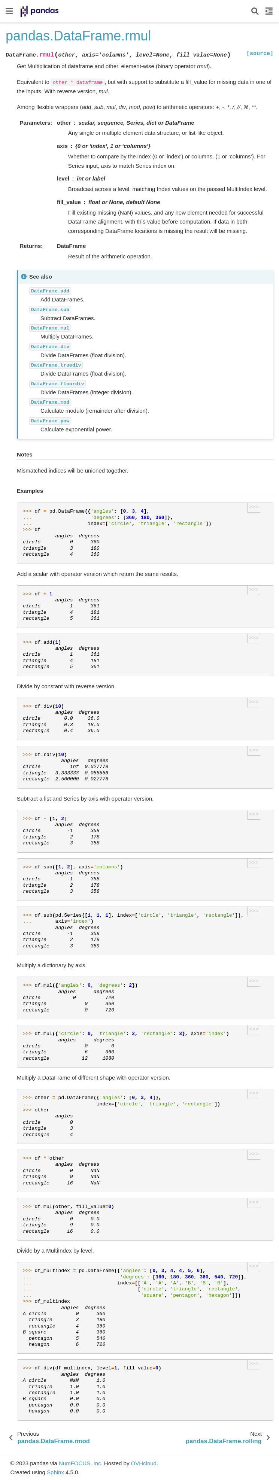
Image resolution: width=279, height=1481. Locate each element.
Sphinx (55, 1472)
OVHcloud (144, 1463)
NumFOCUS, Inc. (81, 1463)
